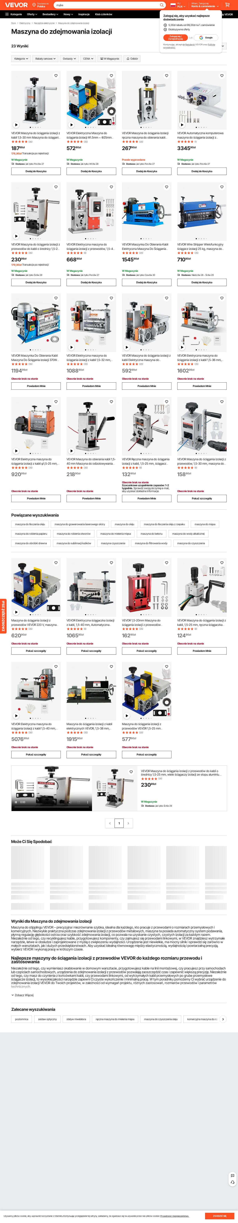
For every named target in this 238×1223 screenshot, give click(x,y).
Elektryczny (25, 23)
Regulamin (190, 44)
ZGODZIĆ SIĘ (219, 1216)
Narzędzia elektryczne (44, 23)
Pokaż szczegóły (202, 498)
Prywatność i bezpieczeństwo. (174, 1216)
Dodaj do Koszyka (36, 171)
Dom (13, 23)
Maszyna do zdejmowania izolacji (73, 23)
